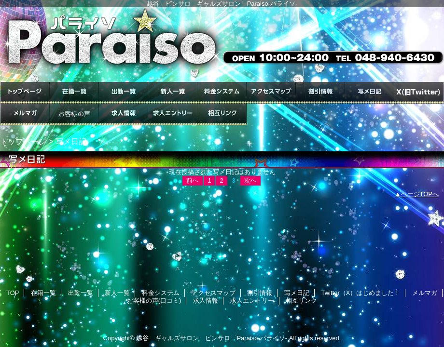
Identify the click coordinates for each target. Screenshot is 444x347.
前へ (192, 180)
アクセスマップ (271, 93)
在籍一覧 (74, 93)
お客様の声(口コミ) (74, 114)
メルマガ (25, 114)
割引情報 (320, 93)
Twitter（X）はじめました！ (419, 93)
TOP (25, 93)
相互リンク (222, 114)
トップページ (23, 141)
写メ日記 (369, 93)
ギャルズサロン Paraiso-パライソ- (222, 44)
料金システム (222, 93)
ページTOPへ (420, 194)
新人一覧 (172, 93)
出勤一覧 (123, 93)
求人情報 (123, 114)
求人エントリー (172, 114)
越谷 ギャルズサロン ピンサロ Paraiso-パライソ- (211, 338)
